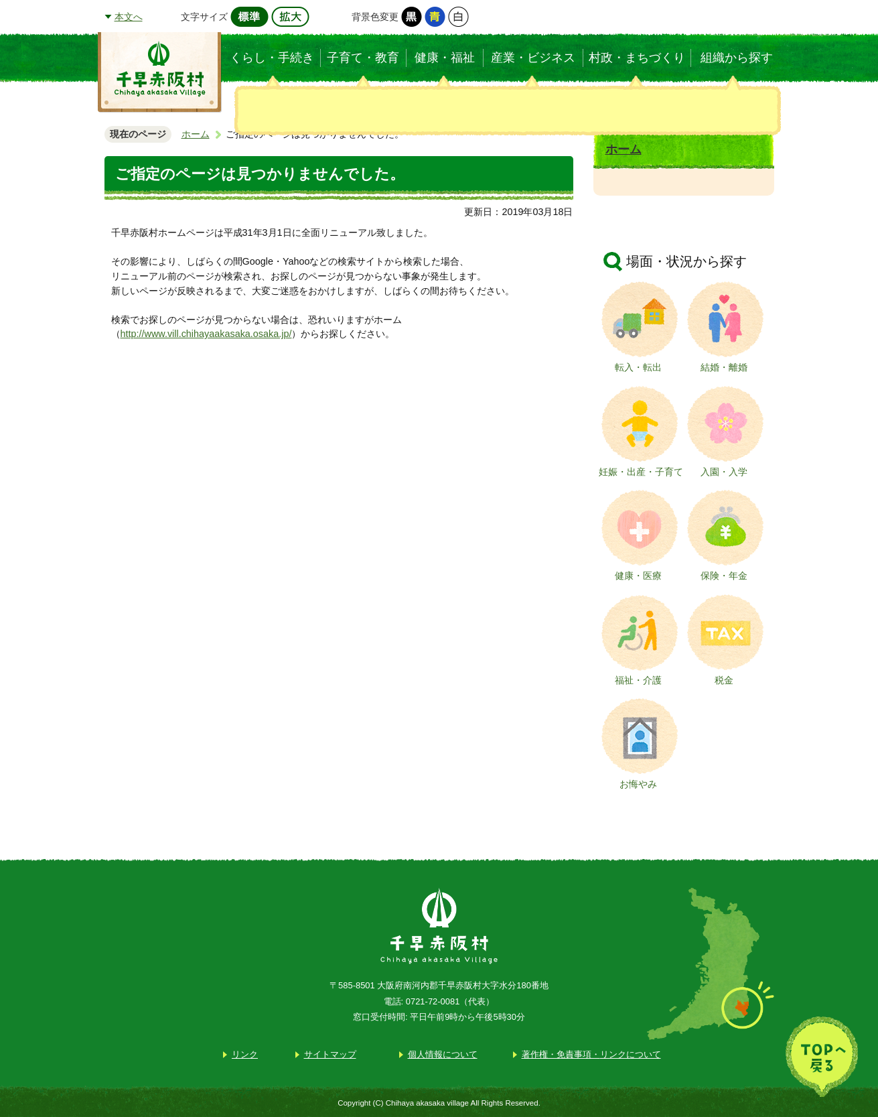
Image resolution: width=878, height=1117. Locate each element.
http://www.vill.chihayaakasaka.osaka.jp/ (206, 333)
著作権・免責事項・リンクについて (591, 1054)
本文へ (129, 16)
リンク (245, 1054)
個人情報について (443, 1054)
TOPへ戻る (822, 1056)
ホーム (195, 134)
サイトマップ (330, 1054)
